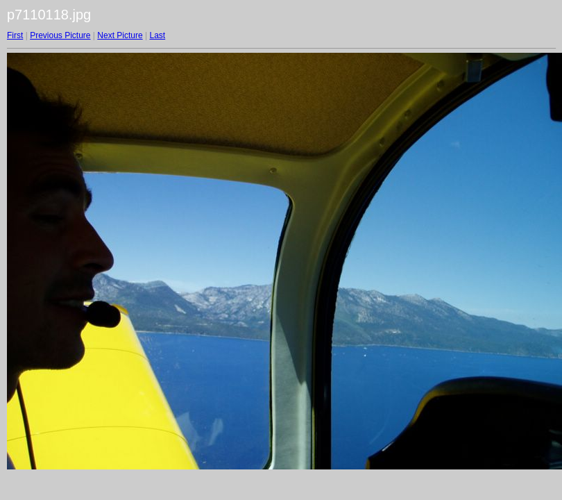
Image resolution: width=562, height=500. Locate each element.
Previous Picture (60, 35)
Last (157, 35)
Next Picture (119, 35)
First (15, 35)
